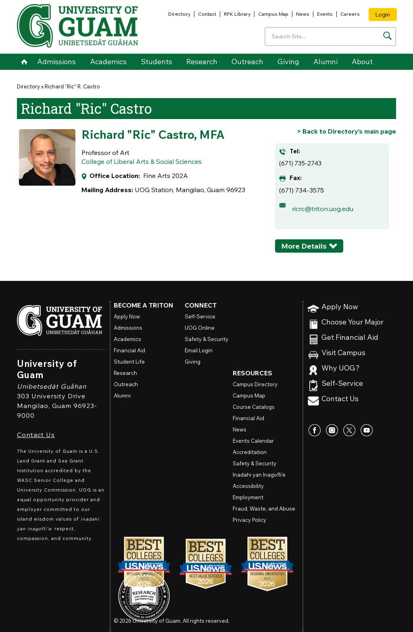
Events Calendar (253, 440)
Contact (207, 14)
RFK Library (237, 14)
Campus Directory (255, 384)
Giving (288, 61)
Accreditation (250, 452)
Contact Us (36, 435)
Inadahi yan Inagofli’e (259, 474)
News (302, 14)
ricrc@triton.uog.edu (322, 209)
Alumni (325, 61)
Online (200, 327)
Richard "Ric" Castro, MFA (153, 134)
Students (156, 61)
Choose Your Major (352, 322)
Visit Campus (343, 353)
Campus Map (273, 14)
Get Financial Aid (349, 337)
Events (325, 14)
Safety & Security (206, 339)
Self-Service (342, 383)
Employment (248, 497)
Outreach (247, 61)
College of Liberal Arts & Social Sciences (141, 161)
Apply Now (339, 307)
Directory (179, 14)
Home (24, 62)
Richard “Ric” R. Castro (72, 86)
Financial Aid (129, 350)
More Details (304, 246)
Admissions (56, 61)
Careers (350, 14)
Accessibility (248, 486)
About (362, 61)
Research (201, 61)
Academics (108, 61)
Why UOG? (340, 368)
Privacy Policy (249, 520)
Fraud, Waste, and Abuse (264, 508)
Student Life (129, 361)
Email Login (199, 350)
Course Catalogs (254, 407)
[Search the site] (387, 35)
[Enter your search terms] (330, 36)
